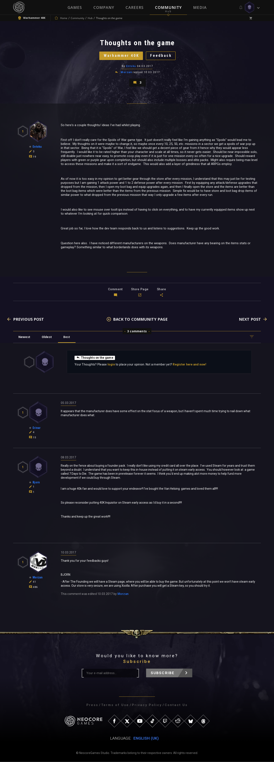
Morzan (126, 72)
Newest (24, 337)
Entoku (131, 66)
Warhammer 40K (121, 56)
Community (168, 7)
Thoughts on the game (95, 358)
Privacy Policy (147, 705)
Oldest (47, 337)
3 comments (137, 332)
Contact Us (176, 705)
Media (200, 7)
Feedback (161, 56)
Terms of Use (115, 705)
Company (103, 7)
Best (67, 337)
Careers (135, 7)
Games (75, 7)
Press (92, 705)
